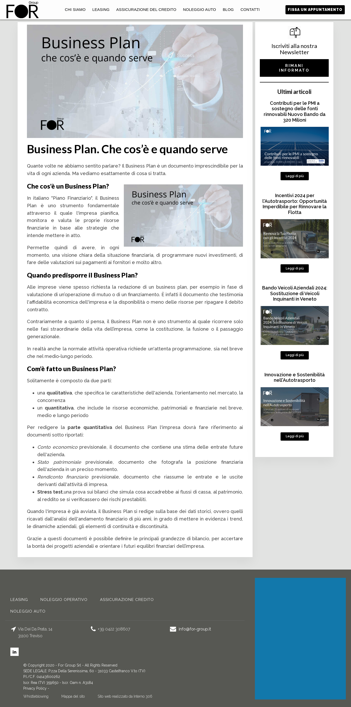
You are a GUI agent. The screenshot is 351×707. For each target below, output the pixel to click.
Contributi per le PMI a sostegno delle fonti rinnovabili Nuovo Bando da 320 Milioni (295, 111)
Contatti (250, 9)
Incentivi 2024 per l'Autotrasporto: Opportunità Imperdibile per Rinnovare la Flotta (294, 204)
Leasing (100, 9)
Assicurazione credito (127, 599)
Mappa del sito (73, 696)
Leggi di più (295, 176)
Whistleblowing (35, 696)
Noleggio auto (199, 9)
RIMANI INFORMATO (294, 68)
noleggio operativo (64, 599)
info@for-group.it (195, 629)
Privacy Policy (35, 688)
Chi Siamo (75, 9)
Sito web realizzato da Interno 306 (125, 696)
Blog (228, 9)
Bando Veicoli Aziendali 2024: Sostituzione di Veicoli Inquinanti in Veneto (294, 293)
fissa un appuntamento (315, 10)
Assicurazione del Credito (146, 9)
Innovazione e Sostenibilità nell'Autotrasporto (294, 377)
